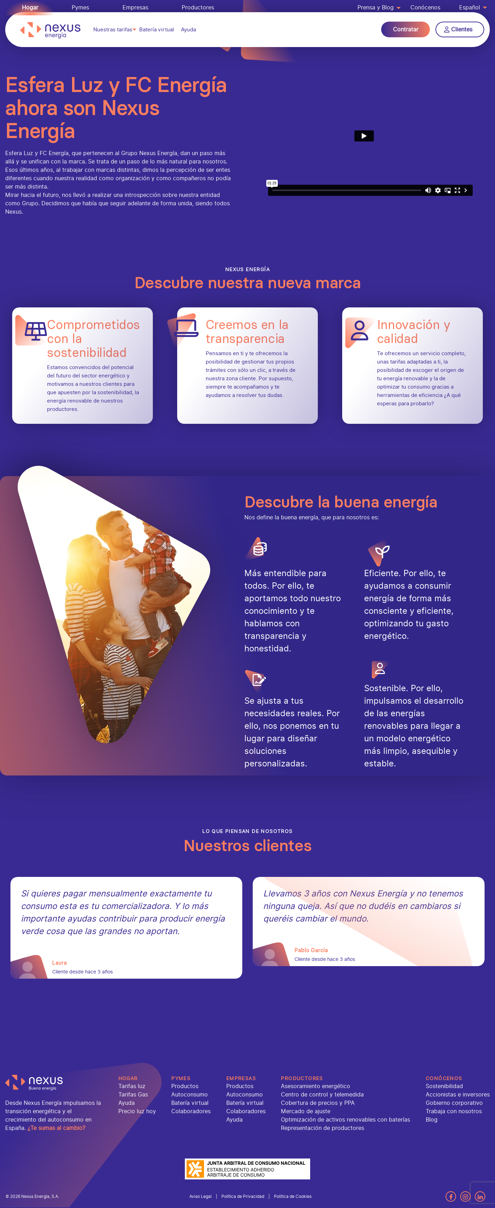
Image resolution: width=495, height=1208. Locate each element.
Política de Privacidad (242, 1196)
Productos (184, 1086)
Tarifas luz (132, 1086)
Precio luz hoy (137, 1111)
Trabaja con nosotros (454, 1111)
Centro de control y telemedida (322, 1095)
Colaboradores (191, 1111)
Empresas (135, 7)
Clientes (458, 33)
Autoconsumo (189, 1095)
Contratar (405, 33)
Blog (432, 1120)
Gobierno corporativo (454, 1103)
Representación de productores (322, 1128)
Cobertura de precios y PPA (318, 1103)
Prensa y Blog (376, 7)
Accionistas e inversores (458, 1095)
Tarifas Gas (133, 1095)
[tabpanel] (126, 928)
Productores (198, 7)
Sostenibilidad (444, 1086)
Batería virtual (156, 33)
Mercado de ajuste (305, 1111)
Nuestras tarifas (112, 33)
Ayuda (188, 33)
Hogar (30, 7)
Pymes (80, 7)
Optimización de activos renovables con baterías (345, 1120)
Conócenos (425, 7)
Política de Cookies (293, 1196)
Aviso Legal (200, 1196)
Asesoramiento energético (315, 1086)
